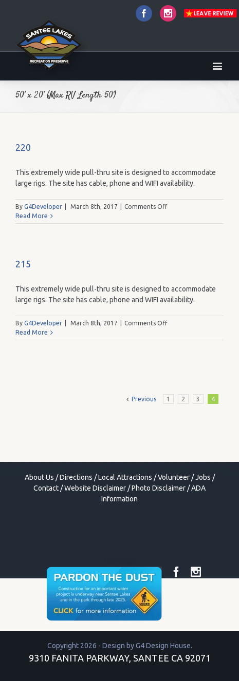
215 (23, 264)
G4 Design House (163, 645)
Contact (46, 488)
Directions (76, 477)
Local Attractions (125, 477)
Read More (31, 215)
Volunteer (174, 477)
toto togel (120, 561)
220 (23, 147)
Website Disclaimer (95, 488)
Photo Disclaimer (159, 488)
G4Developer (43, 206)
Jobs (203, 477)
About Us (39, 477)
